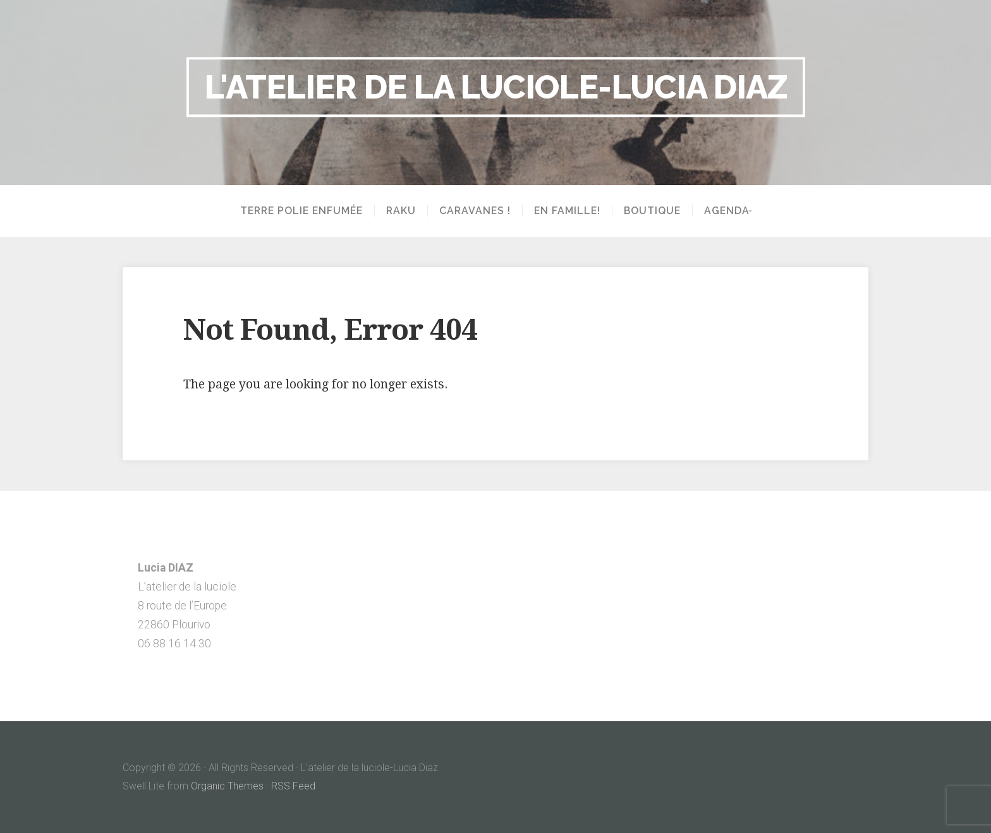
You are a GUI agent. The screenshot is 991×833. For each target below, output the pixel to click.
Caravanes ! (471, 211)
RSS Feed (293, 786)
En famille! (563, 211)
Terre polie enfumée (297, 211)
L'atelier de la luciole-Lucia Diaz (495, 86)
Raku (397, 211)
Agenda (723, 211)
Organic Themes (227, 786)
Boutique (648, 211)
